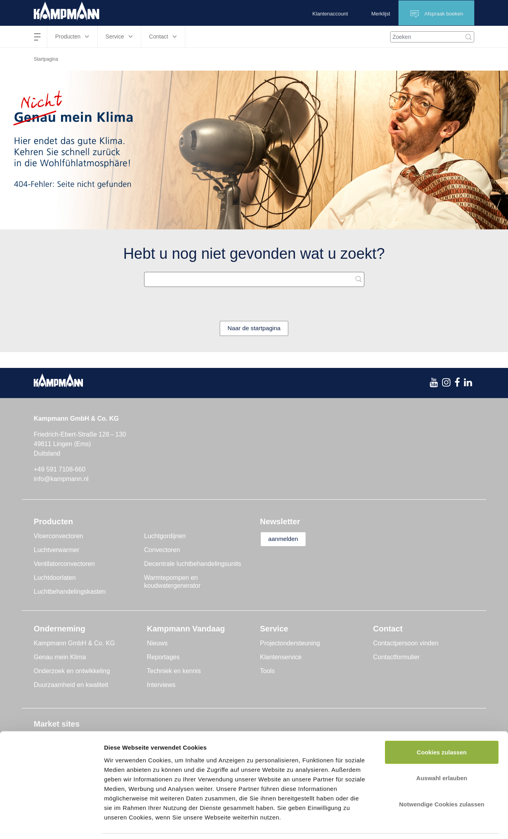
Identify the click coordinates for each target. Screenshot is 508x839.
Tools (267, 671)
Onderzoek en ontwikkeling (72, 671)
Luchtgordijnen (165, 536)
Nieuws (157, 643)
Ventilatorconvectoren (64, 564)
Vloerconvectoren (58, 536)
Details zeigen (422, 823)
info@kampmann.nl (61, 479)
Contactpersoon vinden (406, 643)
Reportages (163, 657)
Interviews (161, 685)
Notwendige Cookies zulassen (441, 778)
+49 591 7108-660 (59, 469)
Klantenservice (281, 657)
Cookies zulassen (442, 726)
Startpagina (46, 59)
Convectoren (162, 550)
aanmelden (286, 539)
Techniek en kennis (174, 671)
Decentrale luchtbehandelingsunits (192, 564)
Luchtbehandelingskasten (70, 592)
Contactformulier (396, 657)
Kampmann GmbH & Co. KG (74, 643)
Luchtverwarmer (56, 550)
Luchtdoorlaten (55, 578)
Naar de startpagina (254, 328)
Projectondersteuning (290, 643)
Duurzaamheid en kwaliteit (71, 685)
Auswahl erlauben (441, 752)
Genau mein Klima (60, 657)
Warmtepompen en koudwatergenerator (172, 582)
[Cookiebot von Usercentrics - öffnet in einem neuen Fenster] (51, 823)
